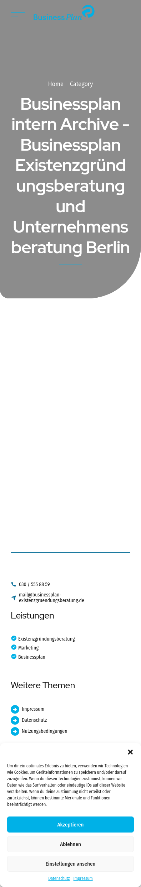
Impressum (83, 878)
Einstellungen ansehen (71, 864)
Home (56, 84)
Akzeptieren (70, 824)
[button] (130, 752)
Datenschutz (59, 878)
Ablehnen (70, 844)
